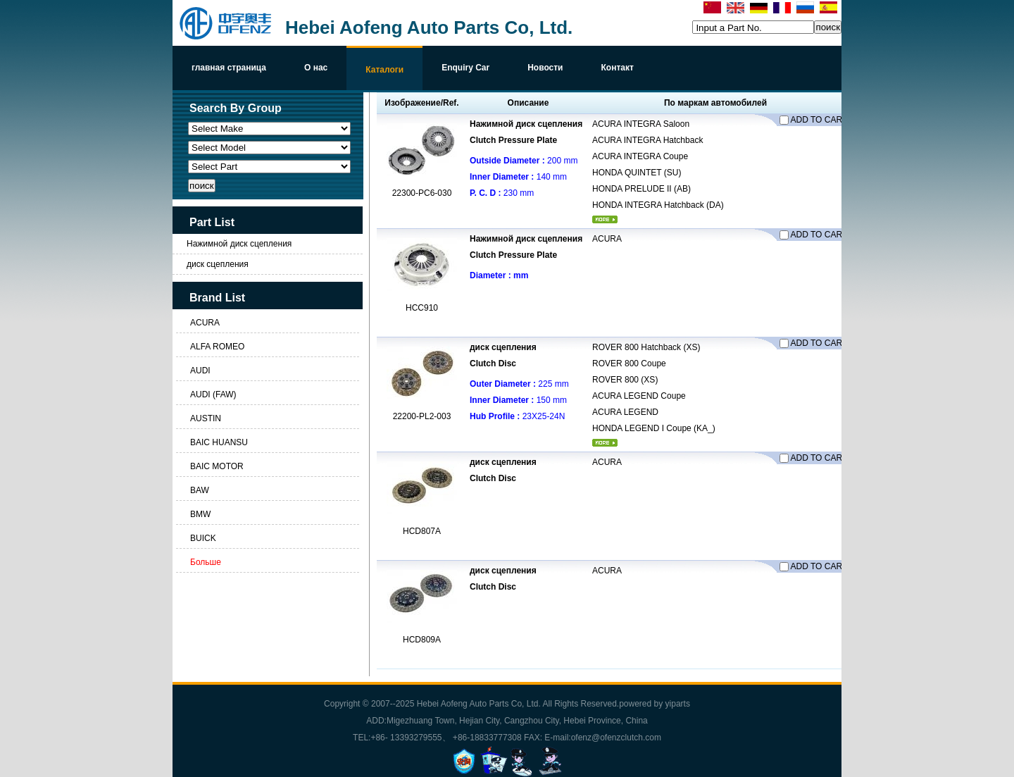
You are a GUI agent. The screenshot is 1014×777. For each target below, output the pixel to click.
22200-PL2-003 (422, 416)
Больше (205, 562)
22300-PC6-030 (422, 193)
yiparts (677, 704)
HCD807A (422, 531)
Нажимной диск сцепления (239, 244)
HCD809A (422, 640)
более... (605, 219)
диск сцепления (218, 264)
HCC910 (422, 308)
